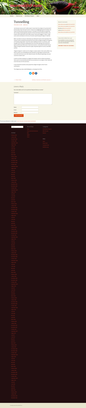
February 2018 (14, 321)
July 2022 (13, 217)
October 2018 (13, 305)
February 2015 (14, 392)
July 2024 (13, 170)
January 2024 (13, 182)
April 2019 (13, 293)
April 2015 (13, 388)
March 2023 (13, 201)
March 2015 (13, 390)
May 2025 (13, 150)
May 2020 (13, 268)
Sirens (28, 136)
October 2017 (13, 329)
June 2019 (13, 290)
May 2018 (13, 315)
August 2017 (13, 333)
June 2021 (13, 242)
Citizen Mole (17, 80)
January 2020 (13, 276)
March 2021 (13, 248)
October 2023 (13, 188)
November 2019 (14, 280)
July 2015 (13, 382)
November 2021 (14, 233)
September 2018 (14, 307)
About (38, 16)
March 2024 (13, 178)
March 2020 (13, 272)
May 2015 (13, 386)
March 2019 (13, 295)
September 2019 (14, 284)
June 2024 (13, 172)
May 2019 (13, 292)
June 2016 (13, 360)
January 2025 (13, 158)
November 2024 (14, 162)
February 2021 (14, 250)
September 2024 (14, 166)
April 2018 (13, 317)
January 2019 (13, 299)
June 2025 (13, 148)
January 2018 (13, 323)
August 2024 (13, 168)
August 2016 (13, 356)
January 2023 (13, 205)
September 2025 (14, 143)
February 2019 (14, 297)
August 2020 (13, 262)
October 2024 (13, 164)
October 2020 (13, 258)
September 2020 (14, 260)
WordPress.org (46, 147)
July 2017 (13, 335)
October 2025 (13, 141)
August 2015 (13, 380)
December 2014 (14, 395)
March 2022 (13, 225)
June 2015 (13, 384)
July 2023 (13, 193)
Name (15, 107)
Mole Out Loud (19, 16)
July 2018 (13, 311)
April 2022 (13, 223)
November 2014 (14, 397)
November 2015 (14, 374)
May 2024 (13, 174)
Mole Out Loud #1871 (71, 32)
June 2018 (13, 313)
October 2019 (13, 282)
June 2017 (13, 337)
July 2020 (13, 264)
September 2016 (14, 354)
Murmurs (12, 16)
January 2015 (13, 393)
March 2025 (13, 154)
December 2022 (14, 207)
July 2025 (13, 146)
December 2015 (14, 372)
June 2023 (13, 195)
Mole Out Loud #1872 (71, 26)
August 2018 (13, 309)
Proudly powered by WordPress (16, 405)
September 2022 (14, 213)
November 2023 (14, 186)
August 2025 (13, 144)
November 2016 (14, 350)
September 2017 (14, 331)
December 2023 (14, 184)
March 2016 (13, 366)
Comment (16, 92)
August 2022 (13, 215)
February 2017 (14, 344)
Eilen (28, 133)
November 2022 (14, 209)
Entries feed (45, 143)
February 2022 (14, 227)
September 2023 (14, 190)
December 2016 (14, 348)
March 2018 (13, 319)
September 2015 (14, 378)
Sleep (28, 129)
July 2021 (13, 241)
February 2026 (14, 135)
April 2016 (13, 364)
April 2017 (13, 341)
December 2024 (14, 160)
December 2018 (14, 301)
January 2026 (13, 137)
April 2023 (13, 199)
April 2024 (13, 176)
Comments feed (46, 145)
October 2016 (13, 352)
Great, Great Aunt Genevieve (32, 131)
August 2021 (13, 239)
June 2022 (13, 219)
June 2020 (13, 266)
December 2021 (14, 231)
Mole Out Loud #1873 (71, 24)
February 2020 (14, 274)
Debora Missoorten (62, 24)
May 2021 (13, 244)
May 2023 (13, 197)
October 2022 (13, 211)
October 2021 (13, 235)
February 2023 (14, 203)
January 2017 (13, 346)
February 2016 (14, 368)
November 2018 (14, 303)
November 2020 (14, 256)
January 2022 (13, 229)
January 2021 (13, 252)
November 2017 (14, 327)
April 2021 (13, 246)
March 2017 (13, 342)
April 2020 (13, 270)
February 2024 (14, 180)
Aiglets (28, 134)
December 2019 (14, 278)
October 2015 (13, 376)
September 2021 (14, 237)
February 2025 (14, 156)
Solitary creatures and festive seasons (42, 80)
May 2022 (13, 221)
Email (15, 109)
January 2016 (13, 370)
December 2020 (14, 254)
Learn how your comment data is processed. (26, 121)
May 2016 (13, 362)
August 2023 (13, 192)
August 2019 (13, 286)
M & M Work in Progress (29, 16)
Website (15, 112)
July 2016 (13, 358)
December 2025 (14, 139)
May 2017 (13, 339)
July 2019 (13, 288)
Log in (44, 141)
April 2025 (13, 152)
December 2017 (14, 325)
